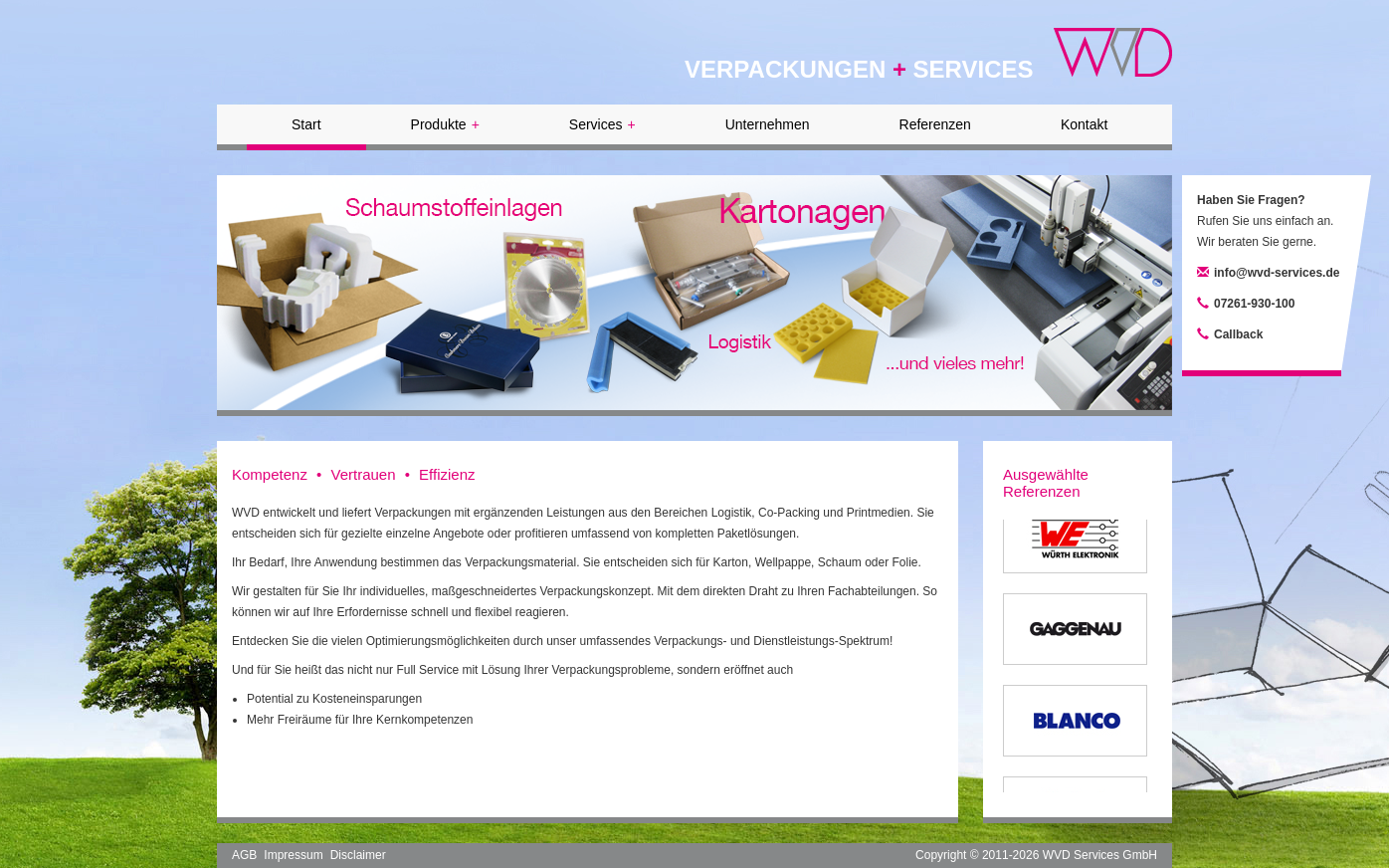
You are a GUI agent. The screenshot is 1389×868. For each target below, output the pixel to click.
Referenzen (935, 124)
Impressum (293, 855)
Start (306, 124)
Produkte (445, 124)
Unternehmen (767, 124)
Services (602, 124)
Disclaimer (358, 855)
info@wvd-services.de (1276, 273)
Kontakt (1084, 124)
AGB (244, 855)
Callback (1238, 334)
